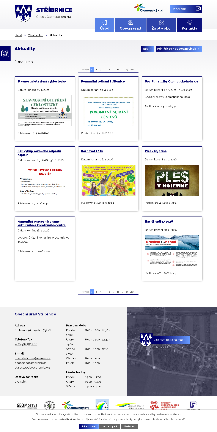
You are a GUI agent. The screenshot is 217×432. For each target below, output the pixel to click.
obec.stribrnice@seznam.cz (32, 358)
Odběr (179, 8)
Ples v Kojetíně (156, 151)
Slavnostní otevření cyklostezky (41, 81)
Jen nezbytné (109, 426)
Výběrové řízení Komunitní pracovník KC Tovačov (43, 240)
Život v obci (161, 28)
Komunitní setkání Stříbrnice (103, 81)
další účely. (175, 414)
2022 (30, 62)
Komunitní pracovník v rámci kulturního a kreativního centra (41, 223)
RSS (148, 48)
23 (127, 69)
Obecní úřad (130, 28)
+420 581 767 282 (26, 344)
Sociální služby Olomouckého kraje (171, 81)
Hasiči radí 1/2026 (159, 221)
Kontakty (189, 28)
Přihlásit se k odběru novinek (179, 48)
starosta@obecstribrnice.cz (32, 367)
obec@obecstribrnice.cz (30, 362)
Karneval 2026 (92, 151)
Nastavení (129, 426)
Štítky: (19, 61)
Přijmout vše (88, 426)
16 (118, 69)
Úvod (104, 28)
